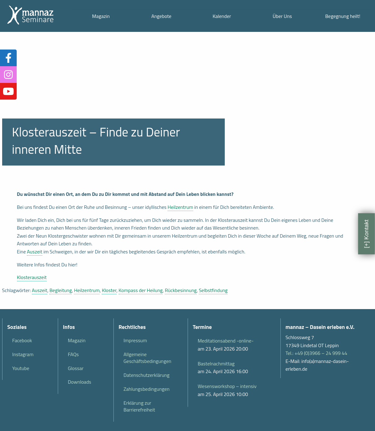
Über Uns (282, 16)
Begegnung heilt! (342, 16)
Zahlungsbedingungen (147, 389)
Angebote (161, 16)
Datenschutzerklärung (147, 375)
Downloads (80, 382)
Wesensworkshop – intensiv (227, 386)
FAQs (73, 354)
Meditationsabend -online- (226, 340)
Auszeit (34, 251)
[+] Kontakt (366, 233)
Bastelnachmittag (216, 363)
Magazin (101, 16)
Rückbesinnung (181, 290)
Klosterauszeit (32, 277)
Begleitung (60, 290)
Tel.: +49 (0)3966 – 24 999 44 (316, 353)
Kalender (222, 16)
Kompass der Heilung (141, 290)
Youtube (20, 368)
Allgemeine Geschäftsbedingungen (148, 358)
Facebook (22, 340)
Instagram (23, 354)
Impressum (135, 340)
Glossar (75, 368)
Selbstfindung (213, 290)
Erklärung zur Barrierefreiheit (139, 406)
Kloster (109, 290)
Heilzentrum (180, 207)
